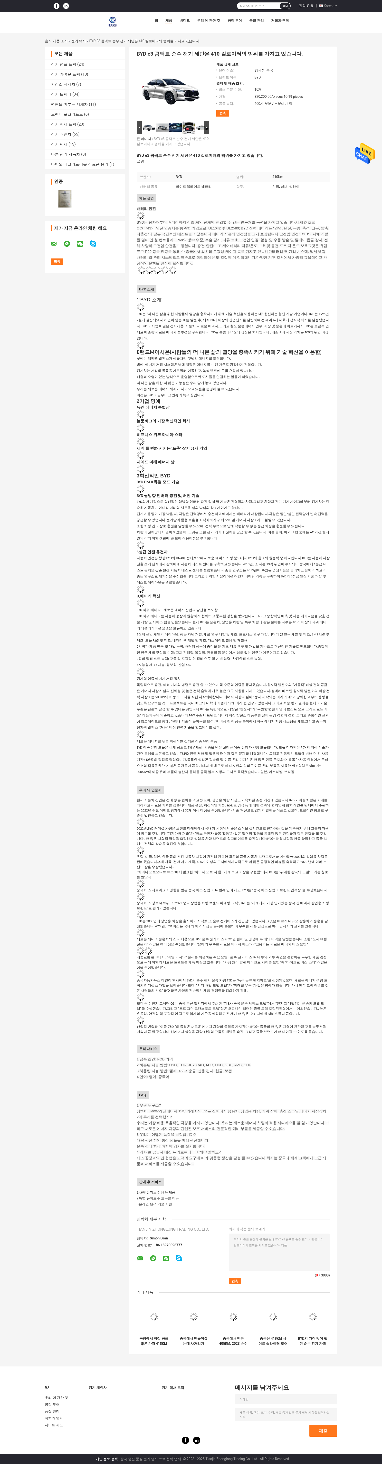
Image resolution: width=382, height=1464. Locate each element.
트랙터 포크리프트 (67, 114)
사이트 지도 (54, 1425)
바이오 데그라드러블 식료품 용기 (79, 164)
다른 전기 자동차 (65, 154)
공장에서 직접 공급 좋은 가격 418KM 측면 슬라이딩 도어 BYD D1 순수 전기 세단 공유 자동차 (153, 1341)
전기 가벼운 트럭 (65, 74)
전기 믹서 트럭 (63, 124)
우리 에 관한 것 (208, 20)
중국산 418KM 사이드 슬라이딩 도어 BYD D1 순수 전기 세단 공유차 (272, 1341)
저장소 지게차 (63, 84)
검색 (285, 6)
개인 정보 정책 (107, 1459)
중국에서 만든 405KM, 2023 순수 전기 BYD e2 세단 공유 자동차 (233, 1341)
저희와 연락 (280, 20)
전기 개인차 (61, 134)
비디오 (185, 20)
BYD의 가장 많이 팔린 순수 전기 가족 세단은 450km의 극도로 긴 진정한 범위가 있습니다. (312, 1341)
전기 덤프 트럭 (63, 64)
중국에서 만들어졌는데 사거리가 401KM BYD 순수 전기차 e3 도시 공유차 (194, 1341)
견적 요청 (306, 6)
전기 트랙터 (61, 94)
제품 (168, 20)
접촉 (223, 113)
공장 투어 (235, 20)
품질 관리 (256, 20)
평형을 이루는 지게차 (69, 104)
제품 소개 (60, 41)
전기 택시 (78, 41)
